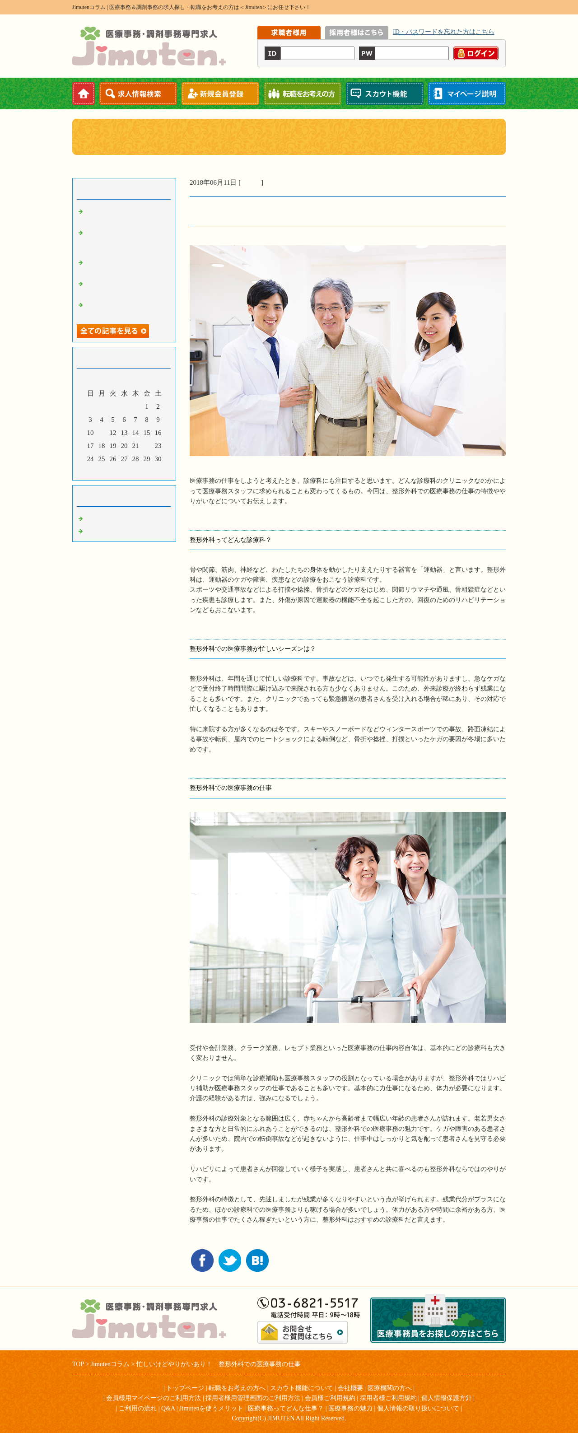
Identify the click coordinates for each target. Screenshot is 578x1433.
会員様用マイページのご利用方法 (153, 1398)
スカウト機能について (301, 1388)
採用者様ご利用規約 (388, 1398)
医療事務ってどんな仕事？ (286, 1408)
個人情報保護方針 (446, 1398)
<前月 (107, 471)
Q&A (168, 1408)
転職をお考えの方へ (237, 1388)
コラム (251, 182)
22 (147, 445)
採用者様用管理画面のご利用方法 (252, 1398)
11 (101, 432)
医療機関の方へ (390, 1388)
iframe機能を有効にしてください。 (381, 46)
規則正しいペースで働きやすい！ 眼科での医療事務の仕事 (126, 240)
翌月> (141, 471)
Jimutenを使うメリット (211, 1408)
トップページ (185, 1388)
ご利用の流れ (138, 1408)
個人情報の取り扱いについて (418, 1408)
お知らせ (99, 529)
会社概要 (350, 1388)
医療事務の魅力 (350, 1408)
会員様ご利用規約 (330, 1398)
